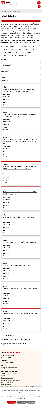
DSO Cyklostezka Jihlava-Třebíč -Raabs (17, 52)
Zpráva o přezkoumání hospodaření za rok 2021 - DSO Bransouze (20, 193)
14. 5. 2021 (6, 296)
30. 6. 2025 (6, 321)
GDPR (3, 376)
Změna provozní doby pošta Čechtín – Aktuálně (21, 242)
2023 (12, 49)
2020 (25, 46)
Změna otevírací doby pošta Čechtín (17, 265)
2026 (33, 49)
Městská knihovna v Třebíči (10, 380)
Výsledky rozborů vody (9, 373)
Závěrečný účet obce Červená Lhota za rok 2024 (20, 314)
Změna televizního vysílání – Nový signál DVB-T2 (19, 218)
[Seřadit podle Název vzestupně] (8, 58)
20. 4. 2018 (6, 121)
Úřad (8, 11)
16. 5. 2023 (6, 96)
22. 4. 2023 (6, 174)
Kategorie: (4, 46)
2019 (18, 46)
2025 (26, 49)
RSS (29, 21)
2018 (12, 46)
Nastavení (31, 402)
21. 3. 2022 (6, 199)
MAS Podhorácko (7, 382)
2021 (32, 46)
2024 (19, 49)
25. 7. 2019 (6, 270)
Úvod (2, 11)
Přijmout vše (11, 402)
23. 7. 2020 (6, 224)
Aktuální (5, 104)
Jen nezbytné (21, 402)
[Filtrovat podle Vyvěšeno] (21, 68)
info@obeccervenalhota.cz (10, 368)
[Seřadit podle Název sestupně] (8, 59)
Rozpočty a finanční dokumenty (15, 55)
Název (4, 59)
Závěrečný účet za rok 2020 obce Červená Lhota (20, 289)
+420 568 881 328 (7, 363)
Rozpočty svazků (7, 378)
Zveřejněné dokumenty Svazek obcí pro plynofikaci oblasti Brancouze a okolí (20, 115)
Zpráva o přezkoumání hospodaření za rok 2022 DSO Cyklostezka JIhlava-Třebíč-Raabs (20, 168)
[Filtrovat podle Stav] (21, 80)
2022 (5, 49)
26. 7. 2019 (6, 247)
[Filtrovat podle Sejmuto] (21, 74)
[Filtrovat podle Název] (21, 62)
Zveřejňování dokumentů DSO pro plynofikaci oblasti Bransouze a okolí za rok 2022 (18, 90)
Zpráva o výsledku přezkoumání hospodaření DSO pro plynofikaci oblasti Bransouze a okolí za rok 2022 (20, 141)
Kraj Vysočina (6, 385)
